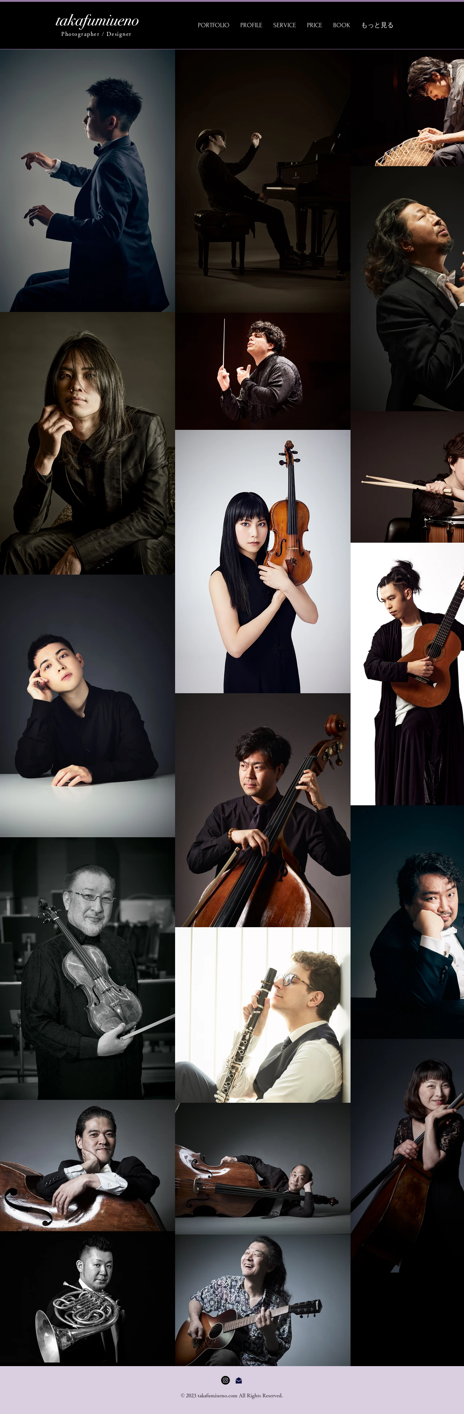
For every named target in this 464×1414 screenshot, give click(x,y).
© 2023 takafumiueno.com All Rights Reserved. (232, 1395)
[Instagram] (225, 1380)
